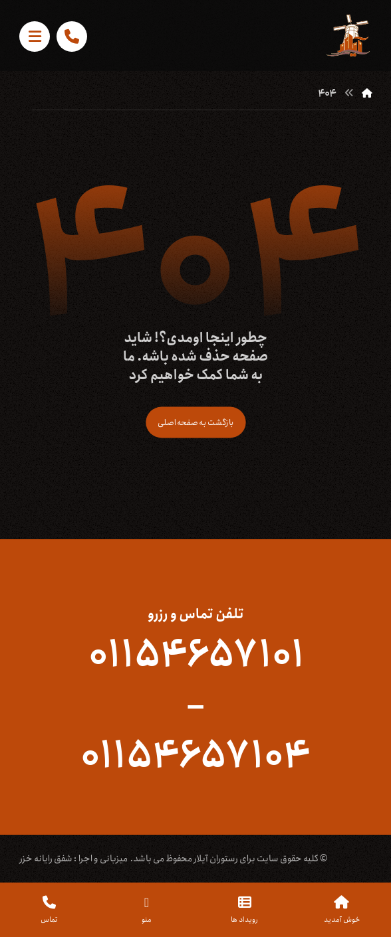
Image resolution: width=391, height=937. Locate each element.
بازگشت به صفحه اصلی (195, 422)
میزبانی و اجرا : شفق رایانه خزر (73, 858)
